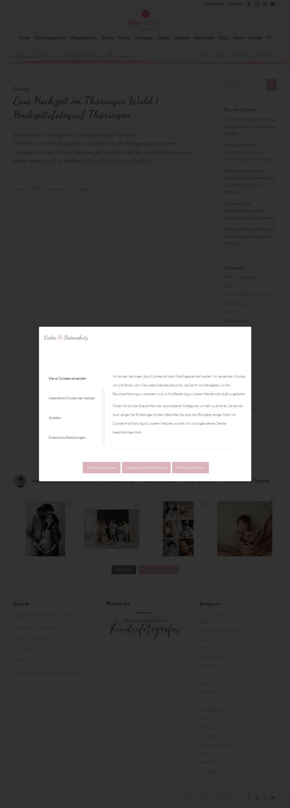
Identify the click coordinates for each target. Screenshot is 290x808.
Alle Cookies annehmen (190, 467)
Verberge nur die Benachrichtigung (146, 467)
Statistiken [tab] (55, 418)
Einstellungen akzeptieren (101, 467)
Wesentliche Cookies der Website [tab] (71, 398)
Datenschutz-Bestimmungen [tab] (67, 438)
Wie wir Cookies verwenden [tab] (67, 378)
